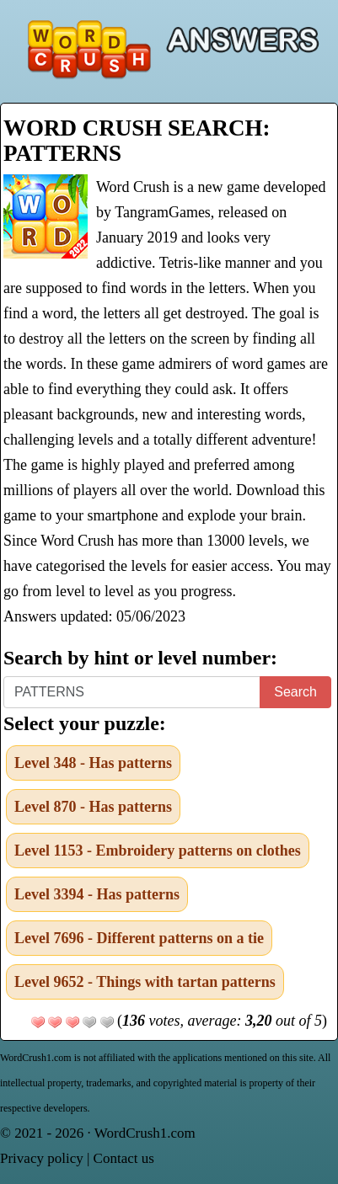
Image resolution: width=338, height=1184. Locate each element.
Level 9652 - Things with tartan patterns (145, 981)
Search (295, 692)
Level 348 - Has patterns (93, 763)
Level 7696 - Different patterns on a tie (139, 938)
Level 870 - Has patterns (93, 806)
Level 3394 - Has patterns (97, 894)
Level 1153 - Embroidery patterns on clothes (157, 850)
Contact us (124, 1158)
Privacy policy (41, 1158)
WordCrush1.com (145, 1133)
